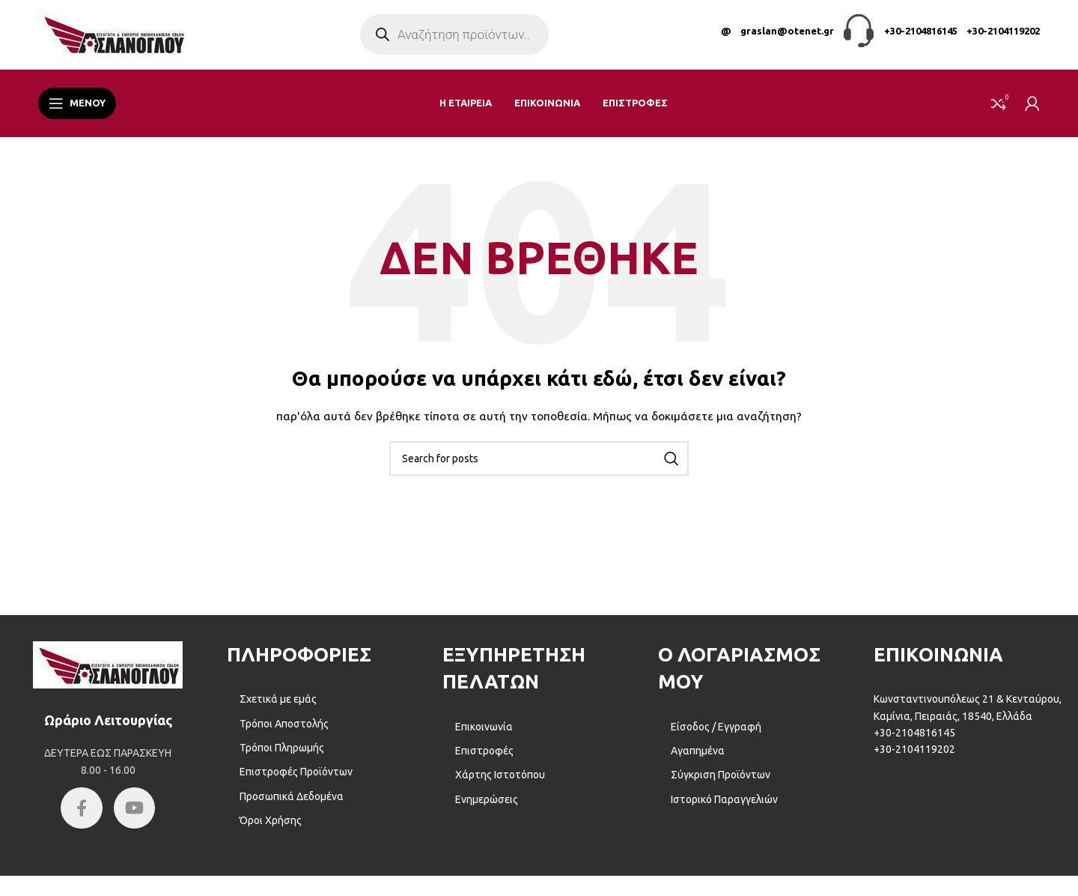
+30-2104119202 (1003, 35)
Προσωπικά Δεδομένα (292, 805)
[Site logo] (113, 38)
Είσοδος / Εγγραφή (716, 736)
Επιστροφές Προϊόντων (296, 781)
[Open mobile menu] (77, 112)
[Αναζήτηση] (539, 467)
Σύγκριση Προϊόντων (720, 784)
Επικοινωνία (484, 736)
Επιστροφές (484, 760)
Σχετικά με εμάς (278, 708)
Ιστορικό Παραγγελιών (724, 808)
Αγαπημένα (698, 760)
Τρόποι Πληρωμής (282, 757)
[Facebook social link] (80, 818)
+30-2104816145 (920, 35)
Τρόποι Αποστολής (284, 733)
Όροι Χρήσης (271, 829)
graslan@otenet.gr (787, 35)
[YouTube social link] (136, 818)
